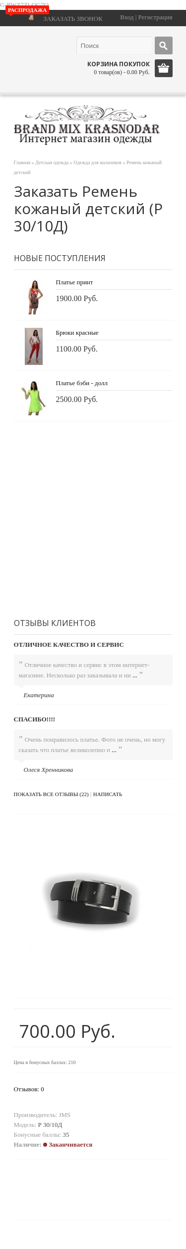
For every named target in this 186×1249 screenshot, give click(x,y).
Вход (126, 17)
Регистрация (155, 17)
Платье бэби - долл (82, 383)
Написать (108, 794)
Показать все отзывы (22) (51, 794)
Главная (22, 162)
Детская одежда (51, 162)
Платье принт (74, 282)
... (134, 675)
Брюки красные (77, 332)
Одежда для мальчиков (97, 162)
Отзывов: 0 (29, 1089)
